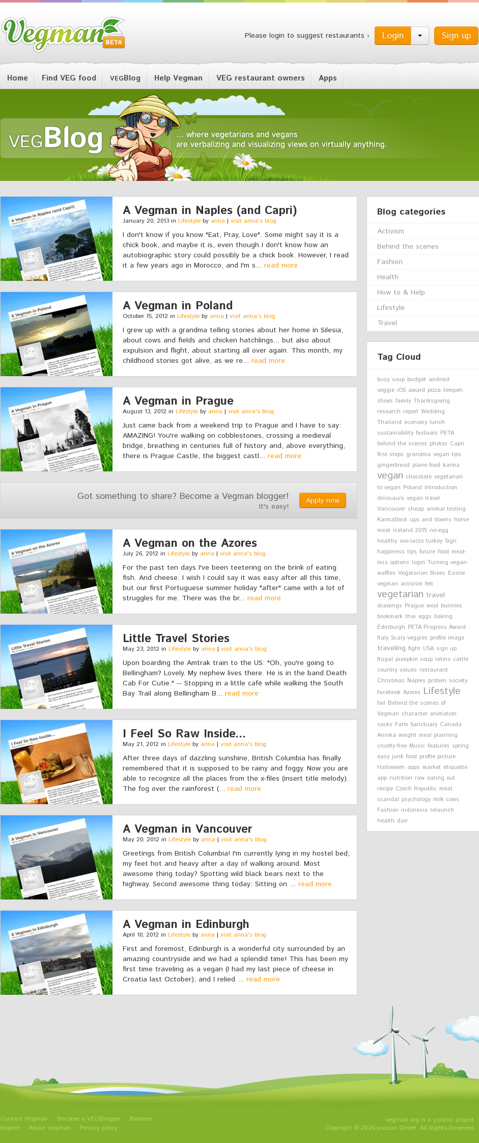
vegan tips (447, 454)
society (458, 681)
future (427, 552)
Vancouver (391, 509)
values (408, 670)
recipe (385, 789)
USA (428, 649)
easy (383, 757)
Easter (456, 573)
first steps (390, 454)
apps (413, 767)
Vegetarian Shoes (421, 573)
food (443, 552)
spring (460, 746)
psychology (416, 799)
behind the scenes (402, 444)
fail (381, 703)
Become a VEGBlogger (89, 1118)
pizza (434, 390)
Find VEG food (69, 78)
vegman (387, 584)
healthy (387, 541)
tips (412, 552)
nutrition (400, 778)
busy (383, 380)
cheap (416, 509)
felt (429, 584)
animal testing (446, 509)
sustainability (395, 433)
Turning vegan (447, 563)
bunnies (451, 606)
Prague (414, 606)
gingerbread (393, 465)
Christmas (391, 681)
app (382, 778)
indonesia (414, 810)
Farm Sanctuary (416, 725)
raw (420, 778)
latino (442, 659)
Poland (412, 488)
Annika (386, 735)
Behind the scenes (408, 247)
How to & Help (401, 292)
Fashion (390, 262)
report (410, 412)
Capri (457, 444)
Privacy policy (99, 1128)
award (416, 390)
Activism (390, 231)
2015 (421, 530)
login (418, 563)
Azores (411, 692)
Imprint (10, 1128)
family (403, 401)
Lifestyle (189, 221)
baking (443, 617)
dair (402, 821)
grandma (418, 454)
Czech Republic (416, 789)
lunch (437, 422)
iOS (401, 390)
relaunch (442, 810)
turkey (434, 541)
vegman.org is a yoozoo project (430, 1119)
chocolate (419, 477)
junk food (404, 757)
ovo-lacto (412, 541)
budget (416, 380)
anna (218, 221)
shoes (385, 401)
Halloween (391, 767)
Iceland (403, 530)
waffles (386, 573)
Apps (328, 78)
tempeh (453, 390)
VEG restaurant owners (260, 78)
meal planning (438, 735)
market (431, 767)
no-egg (439, 530)
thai (410, 617)
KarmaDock (392, 520)
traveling (391, 648)
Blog (125, 78)
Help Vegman (178, 78)
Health (388, 277)
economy (415, 422)
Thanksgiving (431, 401)
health (386, 821)
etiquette (455, 767)
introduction (441, 488)
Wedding (433, 412)
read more (281, 265)
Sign (451, 541)
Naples (416, 681)
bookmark (390, 617)
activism (411, 584)
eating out (441, 778)
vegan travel (423, 498)
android (439, 380)
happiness (391, 552)
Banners (141, 1118)
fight (414, 649)
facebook (389, 692)
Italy (382, 638)
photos (438, 444)
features (438, 746)
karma (451, 465)
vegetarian (400, 594)
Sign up (456, 35)
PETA (447, 433)
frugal (385, 659)
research (389, 412)
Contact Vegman (24, 1118)
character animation (429, 714)
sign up (446, 649)
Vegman (64, 34)
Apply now (323, 500)
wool (432, 606)
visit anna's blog (253, 221)
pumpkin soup (414, 659)
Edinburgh (391, 627)
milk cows (446, 799)
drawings (389, 606)
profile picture (437, 757)
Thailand (389, 422)
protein (437, 681)
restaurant (433, 670)
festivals (427, 433)
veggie (386, 390)
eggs (425, 617)
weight (407, 735)
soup (398, 380)
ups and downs (431, 520)
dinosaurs (390, 498)
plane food (426, 465)
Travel (387, 323)
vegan (390, 475)
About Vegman (50, 1128)
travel (435, 595)
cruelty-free (392, 746)
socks (384, 725)
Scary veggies (409, 638)
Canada (451, 725)
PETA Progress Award (437, 627)
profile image (447, 638)
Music (417, 746)
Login (393, 35)
